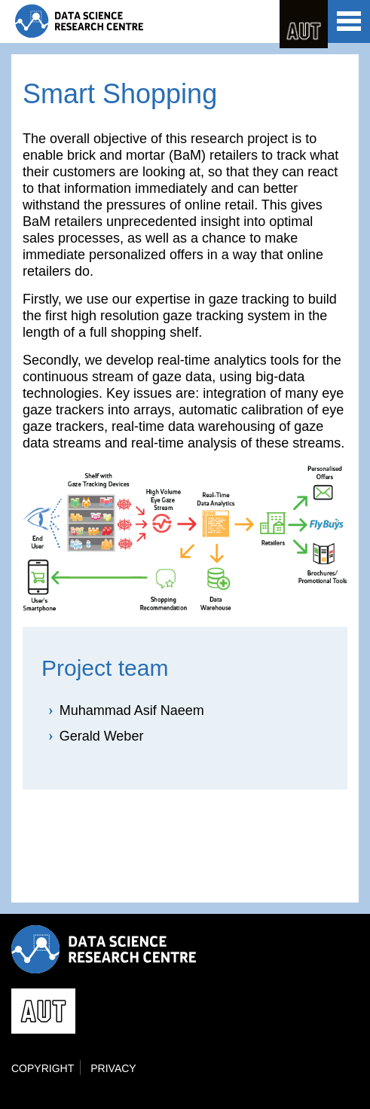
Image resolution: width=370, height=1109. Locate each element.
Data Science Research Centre (79, 21)
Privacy (113, 1068)
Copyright (42, 1068)
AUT (304, 24)
